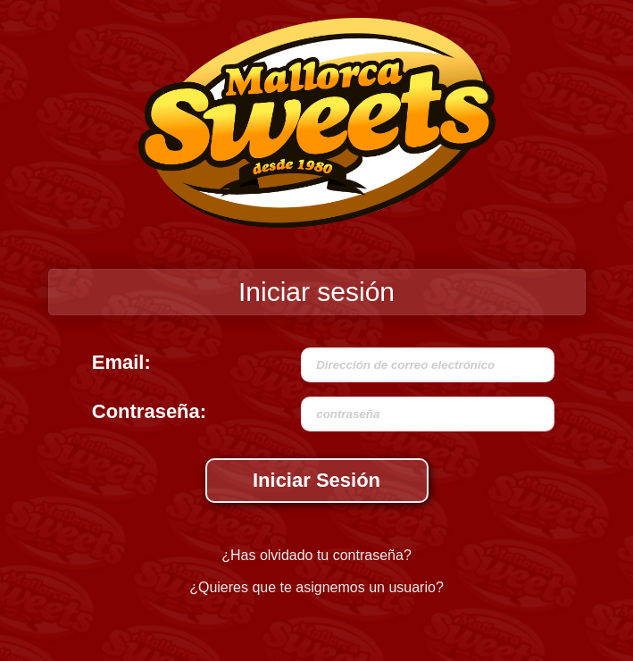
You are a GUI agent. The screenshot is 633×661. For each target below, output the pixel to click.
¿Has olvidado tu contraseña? (316, 555)
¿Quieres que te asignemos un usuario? (316, 587)
